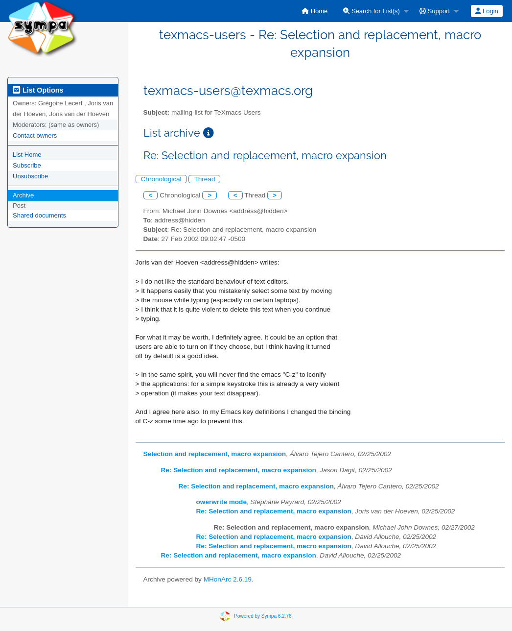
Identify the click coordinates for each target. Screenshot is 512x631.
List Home (27, 154)
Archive (23, 195)
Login (486, 11)
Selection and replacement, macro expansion (214, 454)
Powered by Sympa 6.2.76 (262, 616)
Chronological (161, 179)
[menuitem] (314, 11)
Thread (204, 179)
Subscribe (27, 165)
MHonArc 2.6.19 (228, 579)
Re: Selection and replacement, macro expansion (238, 470)
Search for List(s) (371, 11)
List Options (38, 90)
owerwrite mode (221, 502)
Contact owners (35, 135)
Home (314, 11)
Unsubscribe (30, 176)
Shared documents (39, 215)
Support (434, 11)
